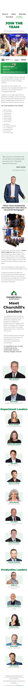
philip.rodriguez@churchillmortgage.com (14, 69)
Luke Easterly (14, 662)
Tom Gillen (14, 518)
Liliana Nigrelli (14, 499)
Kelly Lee (14, 582)
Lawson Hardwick (14, 559)
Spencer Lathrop (14, 480)
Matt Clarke (14, 398)
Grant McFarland (14, 539)
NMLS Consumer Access (19, 682)
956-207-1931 (6, 66)
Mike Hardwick (14, 376)
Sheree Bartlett (14, 421)
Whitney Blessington (14, 441)
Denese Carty (14, 624)
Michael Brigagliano (14, 603)
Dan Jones (14, 460)
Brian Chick (14, 643)
